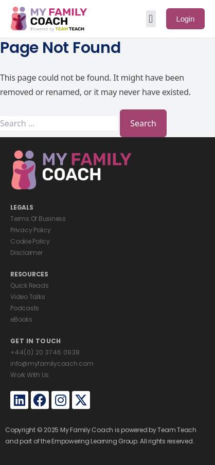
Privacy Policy (30, 230)
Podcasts (24, 308)
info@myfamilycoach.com (52, 363)
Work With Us (29, 374)
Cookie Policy (30, 241)
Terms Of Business (38, 218)
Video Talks (27, 296)
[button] (151, 18)
